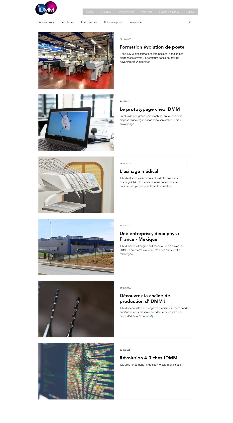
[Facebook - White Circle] (183, 413)
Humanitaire (135, 22)
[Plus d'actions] (188, 39)
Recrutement (68, 22)
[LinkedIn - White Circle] (189, 413)
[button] (106, 12)
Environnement (89, 22)
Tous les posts (46, 22)
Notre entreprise (113, 22)
